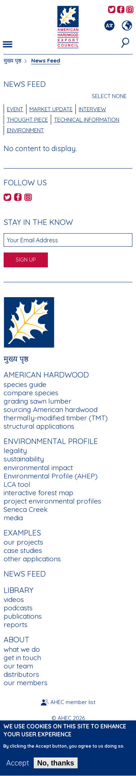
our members (26, 682)
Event (15, 109)
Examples (22, 532)
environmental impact (38, 467)
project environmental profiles (52, 501)
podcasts (18, 607)
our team (18, 666)
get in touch (22, 657)
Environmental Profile (51, 441)
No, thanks (55, 768)
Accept (17, 768)
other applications (32, 558)
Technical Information (86, 119)
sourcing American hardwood (51, 409)
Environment (25, 130)
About (16, 639)
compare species (31, 392)
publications (23, 616)
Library (18, 590)
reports (16, 624)
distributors (21, 674)
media (13, 517)
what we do (22, 649)
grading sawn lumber (37, 401)
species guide (25, 384)
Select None (109, 96)
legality (15, 450)
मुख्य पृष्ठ (12, 60)
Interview (92, 109)
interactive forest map (38, 492)
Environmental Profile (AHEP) (51, 476)
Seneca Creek (26, 509)
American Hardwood (46, 374)
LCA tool (17, 484)
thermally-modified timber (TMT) (56, 417)
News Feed (25, 573)
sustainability (24, 458)
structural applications (39, 426)
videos (14, 599)
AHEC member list (72, 702)
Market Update (51, 109)
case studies (23, 550)
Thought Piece (27, 119)
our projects (23, 542)
